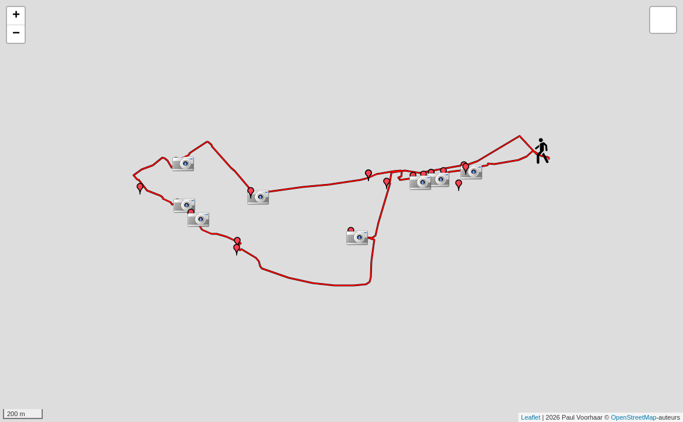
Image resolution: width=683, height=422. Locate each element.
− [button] (16, 34)
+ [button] (16, 16)
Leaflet (531, 417)
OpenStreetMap (634, 417)
